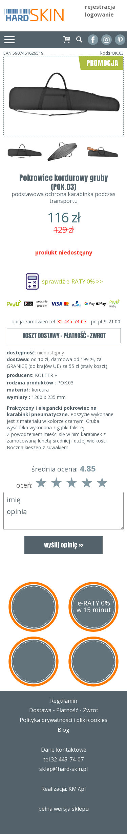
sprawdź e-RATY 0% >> (72, 281)
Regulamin (63, 700)
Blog (63, 729)
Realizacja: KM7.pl (63, 788)
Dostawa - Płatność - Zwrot (63, 710)
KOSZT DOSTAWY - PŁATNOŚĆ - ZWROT (64, 335)
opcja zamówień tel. (66, 322)
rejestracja (100, 6)
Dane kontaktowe (63, 749)
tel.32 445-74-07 (63, 759)
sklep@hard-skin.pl (63, 769)
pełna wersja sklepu (63, 808)
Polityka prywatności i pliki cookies (63, 720)
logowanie (99, 14)
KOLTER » (46, 375)
